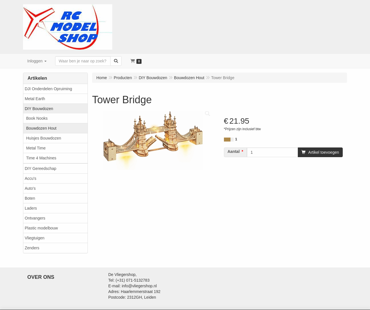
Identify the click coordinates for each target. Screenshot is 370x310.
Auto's (30, 188)
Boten (30, 198)
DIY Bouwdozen (39, 108)
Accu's (30, 178)
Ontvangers (35, 218)
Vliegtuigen (34, 238)
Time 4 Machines (41, 158)
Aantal (234, 151)
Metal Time (35, 148)
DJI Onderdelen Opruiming (48, 89)
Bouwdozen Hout (41, 128)
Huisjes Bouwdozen (43, 138)
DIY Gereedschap (40, 168)
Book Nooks (36, 118)
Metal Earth (35, 98)
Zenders (32, 248)
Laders (31, 208)
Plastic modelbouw (41, 228)
